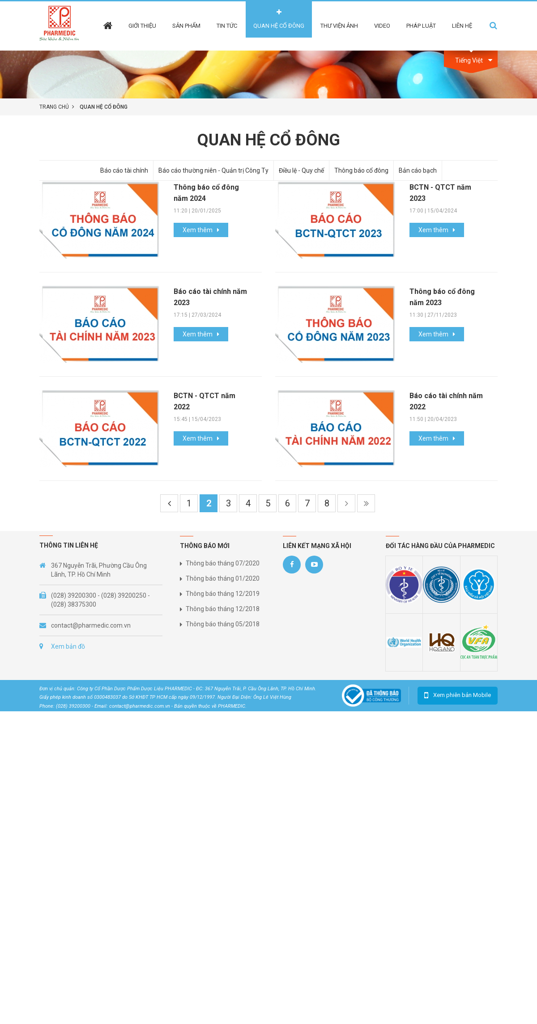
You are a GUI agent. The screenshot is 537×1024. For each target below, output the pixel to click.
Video (382, 25)
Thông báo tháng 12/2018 (223, 608)
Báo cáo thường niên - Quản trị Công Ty (213, 170)
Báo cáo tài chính (124, 170)
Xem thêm (198, 230)
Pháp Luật (421, 25)
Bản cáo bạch (418, 170)
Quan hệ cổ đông (278, 25)
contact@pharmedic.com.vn (91, 625)
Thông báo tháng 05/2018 (223, 624)
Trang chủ (54, 107)
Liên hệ (462, 25)
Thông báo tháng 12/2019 (223, 593)
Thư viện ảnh (339, 25)
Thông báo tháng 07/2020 (223, 563)
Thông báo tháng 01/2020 (223, 578)
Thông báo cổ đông (361, 170)
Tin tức (227, 25)
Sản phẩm (186, 25)
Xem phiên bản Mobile (462, 695)
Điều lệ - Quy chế (301, 170)
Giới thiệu (142, 25)
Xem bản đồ (68, 646)
